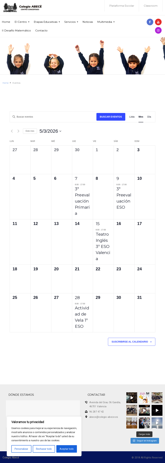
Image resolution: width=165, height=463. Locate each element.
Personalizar (21, 449)
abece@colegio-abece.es (103, 416)
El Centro (21, 21)
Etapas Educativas (45, 21)
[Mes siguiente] (18, 131)
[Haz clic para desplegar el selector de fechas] (50, 131)
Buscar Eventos (111, 116)
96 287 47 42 (96, 411)
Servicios (70, 21)
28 (77, 297)
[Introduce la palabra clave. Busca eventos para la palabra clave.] (53, 116)
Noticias (87, 21)
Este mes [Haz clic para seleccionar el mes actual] (30, 131)
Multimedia (104, 21)
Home (6, 21)
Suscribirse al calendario (130, 341)
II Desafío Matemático (16, 30)
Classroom (151, 5)
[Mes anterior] (12, 131)
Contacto (41, 30)
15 (98, 223)
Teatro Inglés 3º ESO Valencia (103, 246)
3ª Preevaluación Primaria (82, 201)
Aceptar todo (67, 449)
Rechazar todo (44, 449)
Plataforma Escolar (121, 5)
